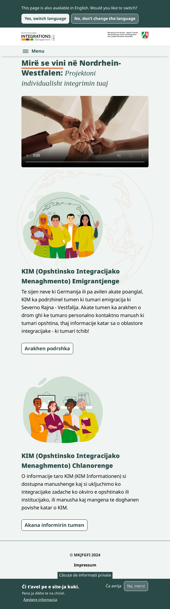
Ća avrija (113, 586)
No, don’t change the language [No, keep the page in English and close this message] (104, 18)
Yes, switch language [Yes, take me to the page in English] (45, 18)
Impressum (85, 565)
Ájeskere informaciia (40, 599)
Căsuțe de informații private (85, 575)
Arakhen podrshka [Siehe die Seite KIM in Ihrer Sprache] (47, 348)
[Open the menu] (33, 51)
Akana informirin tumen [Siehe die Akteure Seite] (54, 525)
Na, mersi (136, 586)
